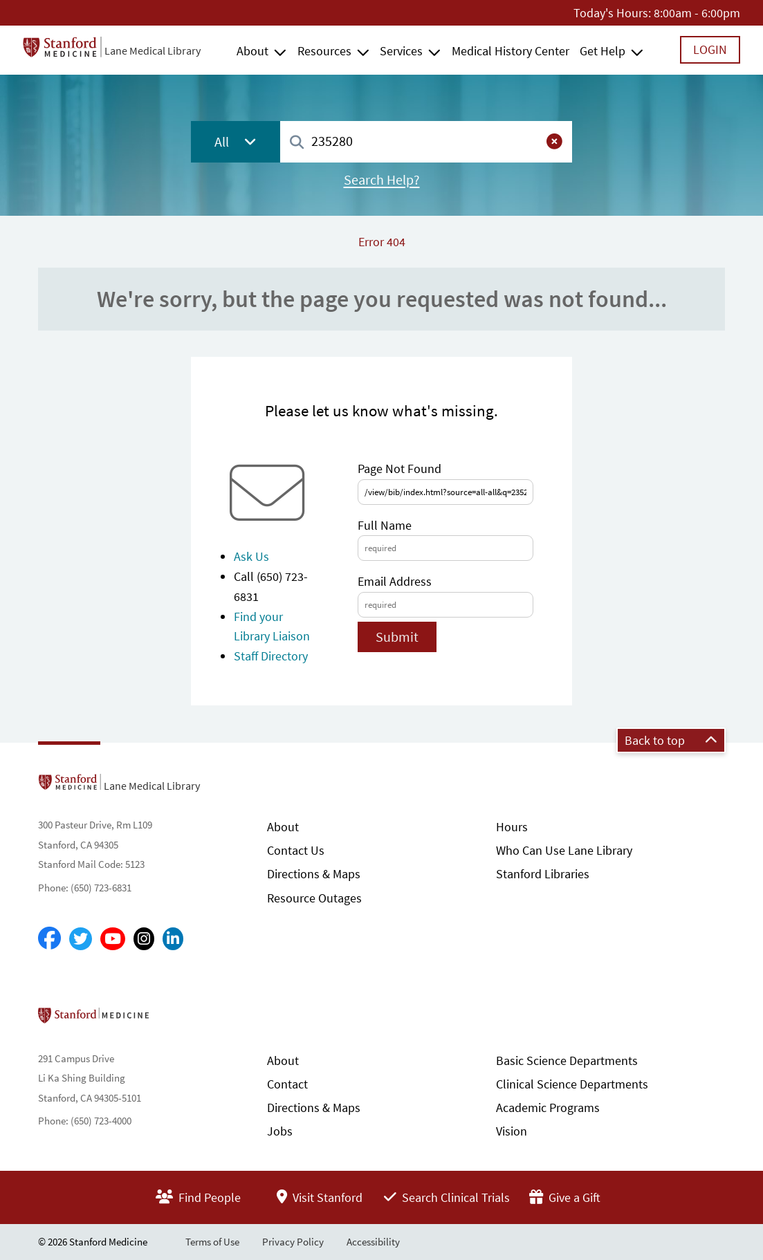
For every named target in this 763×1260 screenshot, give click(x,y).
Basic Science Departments (567, 1060)
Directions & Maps (313, 874)
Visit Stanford (319, 1197)
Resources (324, 51)
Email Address (395, 581)
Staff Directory (271, 656)
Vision (511, 1131)
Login (710, 49)
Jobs (280, 1131)
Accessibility (373, 1241)
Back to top (671, 740)
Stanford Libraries (542, 874)
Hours (512, 827)
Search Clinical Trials (447, 1197)
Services (401, 51)
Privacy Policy (293, 1241)
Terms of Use (212, 1241)
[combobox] (426, 141)
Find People (198, 1197)
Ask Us (251, 556)
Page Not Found (399, 468)
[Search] (297, 143)
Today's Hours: (612, 13)
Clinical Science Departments (572, 1084)
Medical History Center (510, 51)
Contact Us (295, 850)
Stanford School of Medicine (173, 1019)
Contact (287, 1084)
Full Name (385, 525)
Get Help (602, 51)
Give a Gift (564, 1197)
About (252, 51)
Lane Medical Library (152, 50)
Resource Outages (314, 898)
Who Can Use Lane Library (564, 850)
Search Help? (382, 180)
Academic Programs (548, 1107)
